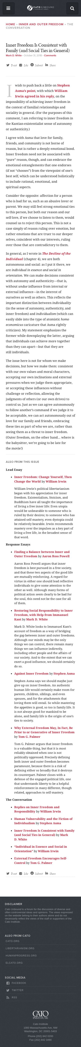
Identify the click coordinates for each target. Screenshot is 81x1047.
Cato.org (13, 941)
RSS (11, 997)
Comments (50, 55)
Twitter (14, 990)
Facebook (16, 983)
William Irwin (56, 481)
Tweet (14, 65)
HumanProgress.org (21, 955)
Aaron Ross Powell (55, 556)
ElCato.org (14, 963)
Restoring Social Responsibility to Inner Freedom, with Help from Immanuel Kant (43, 614)
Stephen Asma (64, 673)
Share (53, 65)
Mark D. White (14, 55)
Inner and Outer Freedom (41, 24)
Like (26, 65)
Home (10, 24)
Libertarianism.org (20, 948)
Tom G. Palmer (29, 737)
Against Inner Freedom (31, 673)
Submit (39, 65)
